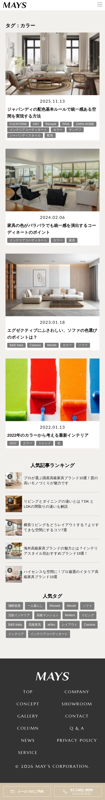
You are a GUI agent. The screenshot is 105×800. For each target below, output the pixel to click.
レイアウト (69, 624)
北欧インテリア (19, 615)
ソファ (87, 605)
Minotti (71, 605)
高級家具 (35, 624)
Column (28, 728)
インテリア (16, 634)
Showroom (77, 704)
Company (77, 691)
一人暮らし (35, 605)
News (28, 740)
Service (28, 752)
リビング (88, 615)
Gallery (28, 716)
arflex (51, 624)
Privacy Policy (77, 740)
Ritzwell (54, 605)
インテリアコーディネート (49, 634)
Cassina (89, 624)
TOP (28, 691)
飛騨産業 (14, 605)
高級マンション (47, 615)
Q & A (77, 728)
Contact (77, 716)
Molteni (70, 615)
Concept (28, 704)
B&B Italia (15, 624)
